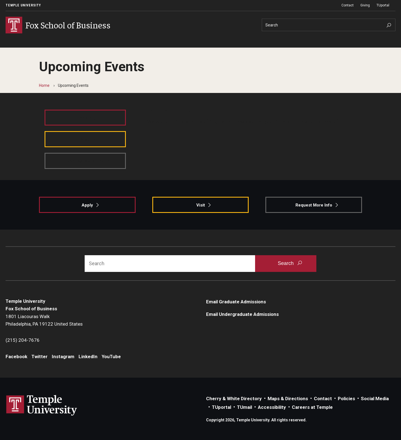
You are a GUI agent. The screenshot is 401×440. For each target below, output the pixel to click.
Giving (365, 5)
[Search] (328, 25)
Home (44, 85)
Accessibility (272, 407)
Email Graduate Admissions (236, 301)
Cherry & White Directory (234, 398)
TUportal (382, 5)
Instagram (63, 356)
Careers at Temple (312, 407)
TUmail (244, 407)
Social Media (375, 398)
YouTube (111, 356)
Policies (346, 398)
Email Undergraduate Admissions (242, 314)
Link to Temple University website (42, 405)
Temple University (23, 5)
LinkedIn (88, 356)
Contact (347, 5)
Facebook (16, 356)
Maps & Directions (288, 398)
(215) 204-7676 (23, 340)
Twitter (39, 356)
